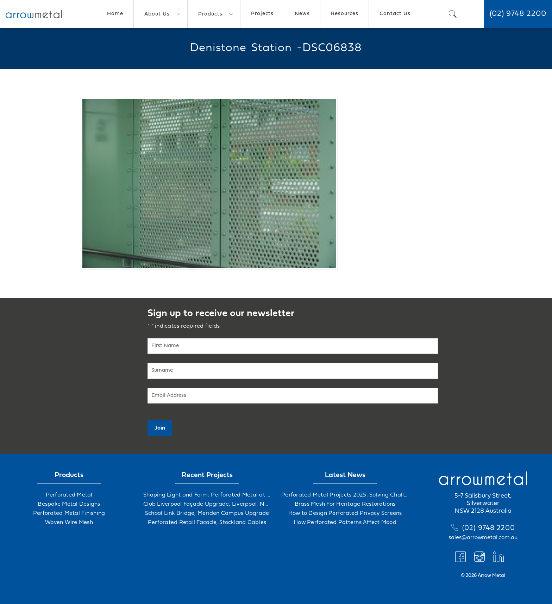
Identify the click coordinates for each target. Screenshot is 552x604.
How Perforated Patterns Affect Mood (345, 522)
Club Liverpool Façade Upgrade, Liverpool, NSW (207, 504)
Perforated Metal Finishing (69, 513)
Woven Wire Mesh (69, 522)
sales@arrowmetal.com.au (483, 538)
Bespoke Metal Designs (69, 504)
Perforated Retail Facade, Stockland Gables (207, 522)
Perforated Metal (69, 495)
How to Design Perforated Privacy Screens (345, 513)
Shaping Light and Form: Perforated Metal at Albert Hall (207, 495)
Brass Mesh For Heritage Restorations (345, 504)
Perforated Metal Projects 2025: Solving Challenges (345, 495)
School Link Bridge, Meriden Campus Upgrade (207, 513)
